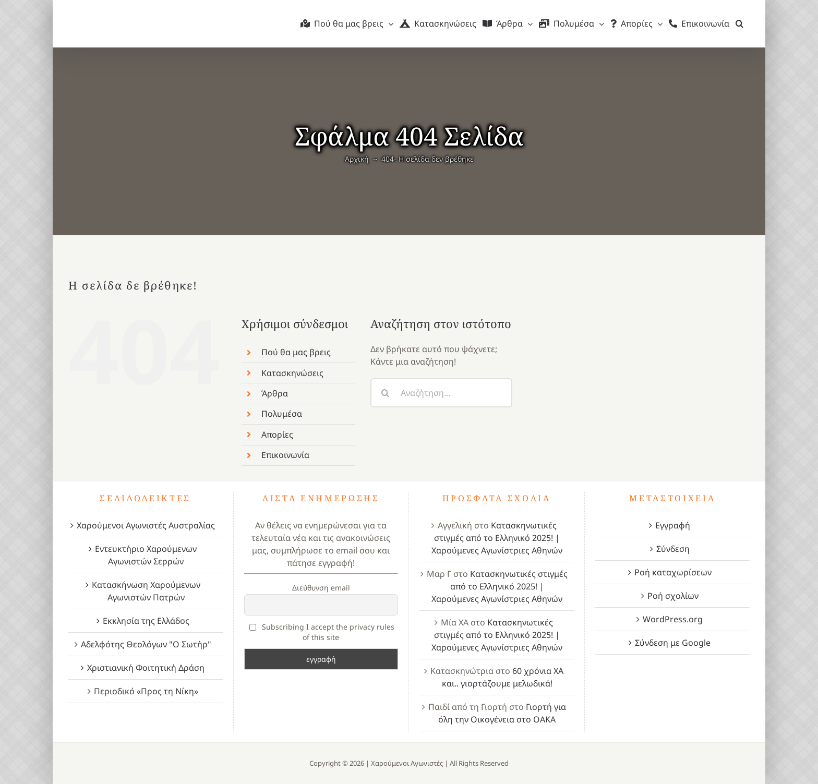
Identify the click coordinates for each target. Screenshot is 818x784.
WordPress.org (673, 619)
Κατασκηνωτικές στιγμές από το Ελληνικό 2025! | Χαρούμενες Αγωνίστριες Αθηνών (496, 538)
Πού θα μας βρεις (296, 352)
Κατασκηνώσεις (292, 373)
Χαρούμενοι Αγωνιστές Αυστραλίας (146, 525)
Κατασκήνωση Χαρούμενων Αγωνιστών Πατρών (146, 591)
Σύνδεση (673, 548)
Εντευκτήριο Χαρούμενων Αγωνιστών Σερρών (146, 555)
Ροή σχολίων (673, 595)
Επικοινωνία (285, 455)
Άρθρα (274, 393)
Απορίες (277, 434)
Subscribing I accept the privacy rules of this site (321, 632)
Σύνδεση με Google (673, 642)
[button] (739, 23)
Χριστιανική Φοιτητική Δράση (145, 667)
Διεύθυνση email (321, 588)
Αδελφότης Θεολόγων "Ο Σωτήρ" (146, 644)
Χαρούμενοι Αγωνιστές (407, 763)
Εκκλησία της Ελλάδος (146, 620)
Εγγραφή (672, 525)
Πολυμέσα (281, 413)
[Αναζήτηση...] (441, 392)
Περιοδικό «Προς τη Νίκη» (146, 691)
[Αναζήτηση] (385, 392)
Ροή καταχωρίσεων (673, 572)
